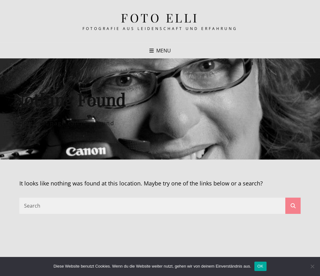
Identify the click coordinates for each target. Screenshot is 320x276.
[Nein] (312, 266)
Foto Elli (160, 18)
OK (260, 266)
